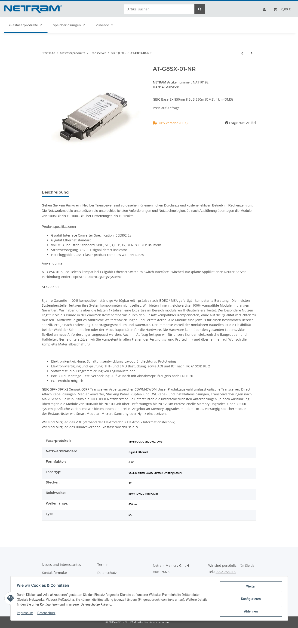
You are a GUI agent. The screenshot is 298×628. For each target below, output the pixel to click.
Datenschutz (107, 572)
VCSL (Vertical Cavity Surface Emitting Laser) (155, 472)
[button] (264, 9)
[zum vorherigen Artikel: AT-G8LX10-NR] (242, 53)
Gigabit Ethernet (138, 452)
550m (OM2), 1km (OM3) (143, 493)
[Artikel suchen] (159, 9)
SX (130, 514)
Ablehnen (250, 611)
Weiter (250, 587)
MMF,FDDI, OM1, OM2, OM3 (146, 441)
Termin (102, 564)
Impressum (26, 614)
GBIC (131, 462)
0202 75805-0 (226, 572)
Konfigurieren (250, 599)
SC (130, 483)
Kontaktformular (54, 572)
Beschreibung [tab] (55, 192)
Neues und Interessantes (61, 564)
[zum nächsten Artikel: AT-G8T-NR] (251, 53)
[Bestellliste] (281, 9)
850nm (133, 504)
